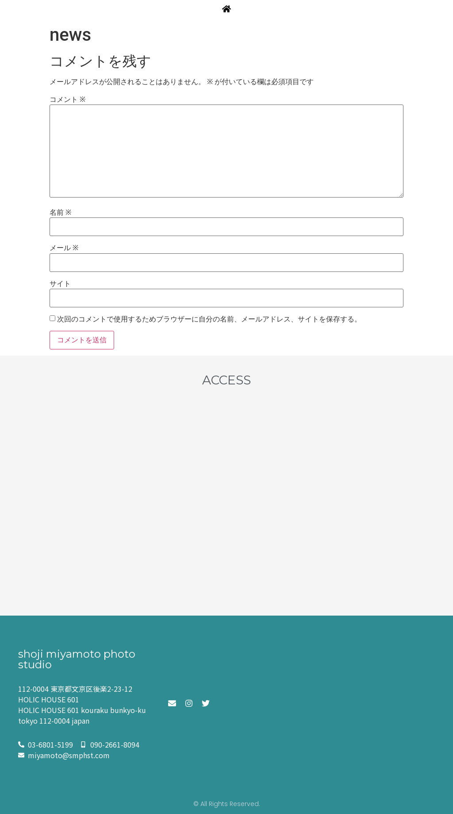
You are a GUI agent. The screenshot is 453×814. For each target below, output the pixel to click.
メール (64, 248)
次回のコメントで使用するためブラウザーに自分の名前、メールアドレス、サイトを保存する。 (209, 319)
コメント (67, 99)
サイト (60, 283)
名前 (60, 212)
